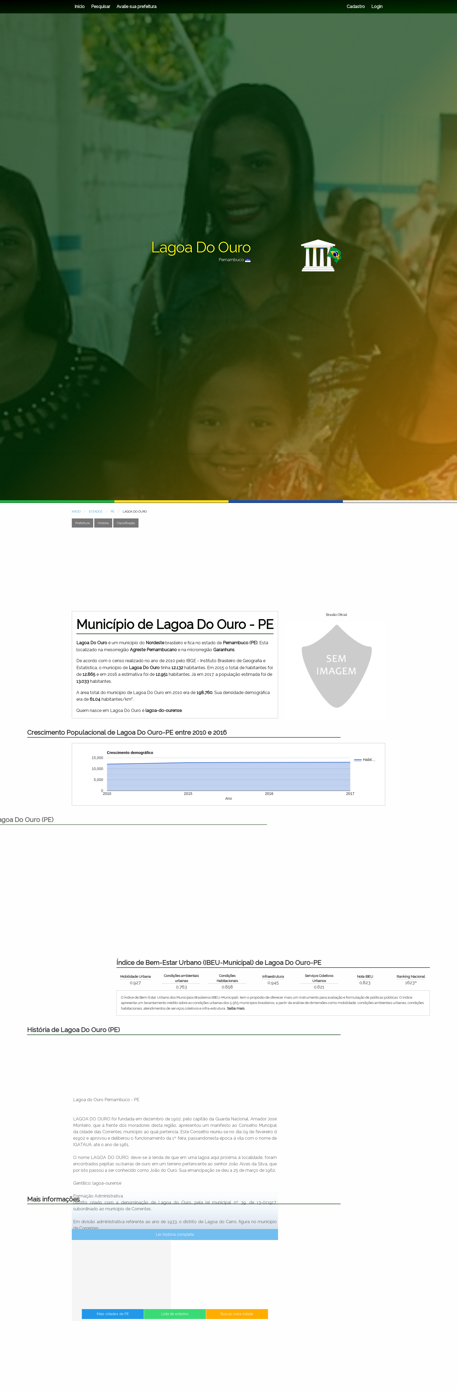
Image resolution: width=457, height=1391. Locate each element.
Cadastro (356, 6)
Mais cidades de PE (148, 1320)
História (103, 523)
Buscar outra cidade (201, 1320)
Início (79, 6)
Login (376, 6)
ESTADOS (95, 511)
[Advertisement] (228, 569)
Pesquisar (100, 6)
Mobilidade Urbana (373, 977)
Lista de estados (175, 1320)
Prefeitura (82, 523)
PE (112, 511)
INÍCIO (76, 511)
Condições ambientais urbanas (419, 978)
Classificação (126, 523)
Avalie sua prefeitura (136, 6)
